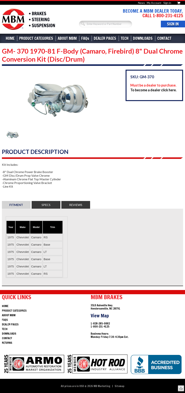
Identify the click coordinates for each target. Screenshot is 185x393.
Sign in (167, 2)
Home (10, 38)
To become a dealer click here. (153, 90)
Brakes (28, 19)
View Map (100, 315)
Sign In (173, 24)
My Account (154, 2)
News (141, 2)
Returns (7, 343)
